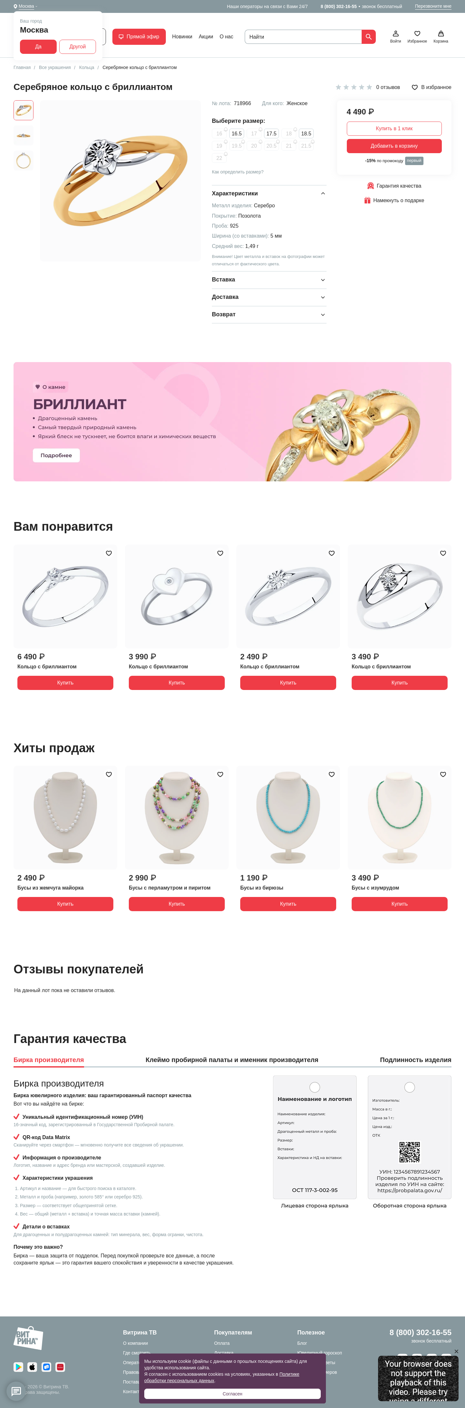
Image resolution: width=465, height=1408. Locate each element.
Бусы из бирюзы (261, 888)
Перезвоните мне (433, 6)
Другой (78, 46)
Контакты (132, 1391)
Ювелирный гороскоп (319, 1352)
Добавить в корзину (394, 146)
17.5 (271, 133)
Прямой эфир (139, 36)
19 (219, 146)
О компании (135, 1343)
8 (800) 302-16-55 (339, 6)
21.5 (306, 146)
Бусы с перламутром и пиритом (170, 888)
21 (289, 146)
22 (219, 158)
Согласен (232, 1393)
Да (38, 46)
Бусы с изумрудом (375, 888)
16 (219, 133)
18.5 (306, 133)
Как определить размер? (237, 171)
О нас (226, 36)
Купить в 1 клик (394, 128)
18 (289, 133)
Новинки (182, 36)
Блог (302, 1343)
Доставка (223, 1352)
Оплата (222, 1343)
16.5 (237, 133)
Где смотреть (137, 1352)
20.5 (271, 146)
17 (254, 133)
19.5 (237, 146)
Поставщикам (137, 1381)
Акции (206, 36)
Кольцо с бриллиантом (47, 666)
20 (254, 146)
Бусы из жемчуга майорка (50, 888)
